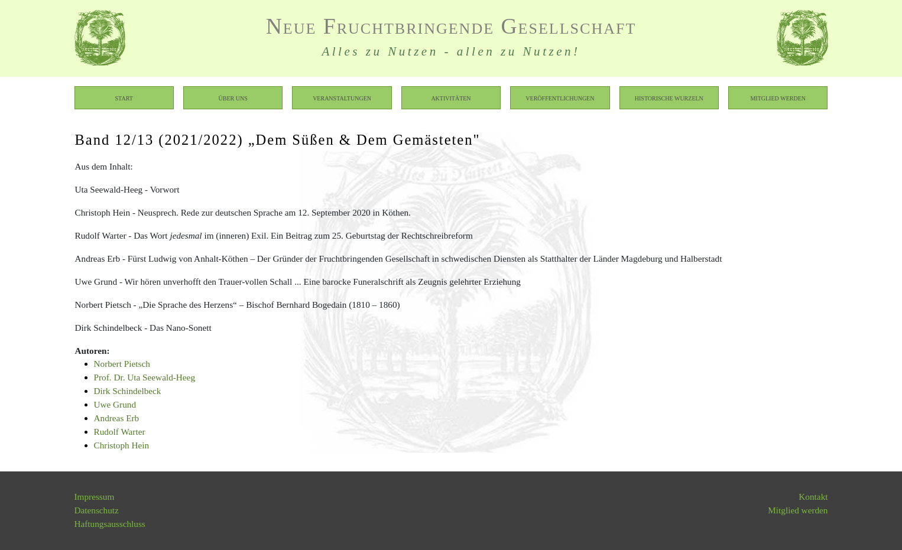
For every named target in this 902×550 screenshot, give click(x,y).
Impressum (94, 497)
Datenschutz (96, 510)
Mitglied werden (778, 97)
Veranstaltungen (342, 97)
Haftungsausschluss (109, 524)
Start (124, 97)
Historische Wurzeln (669, 97)
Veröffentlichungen (559, 97)
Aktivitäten (451, 97)
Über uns (233, 97)
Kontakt (813, 497)
